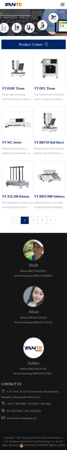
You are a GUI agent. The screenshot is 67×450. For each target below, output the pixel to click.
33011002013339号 (31, 445)
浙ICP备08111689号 (54, 445)
